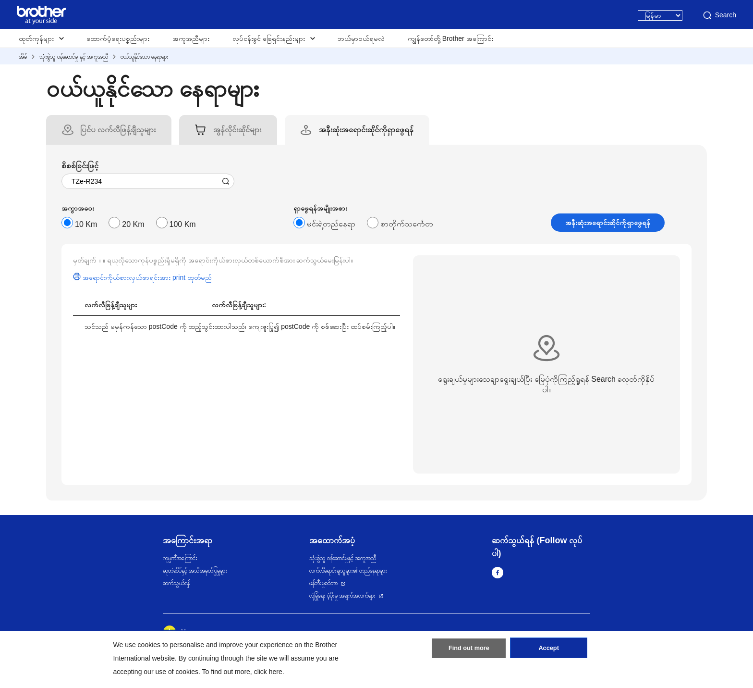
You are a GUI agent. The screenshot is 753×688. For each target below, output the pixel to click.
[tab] (118, 130)
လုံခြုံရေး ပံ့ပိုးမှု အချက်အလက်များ (342, 595)
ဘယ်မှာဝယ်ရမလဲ (361, 38)
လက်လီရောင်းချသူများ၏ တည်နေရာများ (348, 570)
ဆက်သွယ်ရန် (176, 583)
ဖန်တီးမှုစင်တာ (323, 583)
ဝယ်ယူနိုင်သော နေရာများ (145, 56)
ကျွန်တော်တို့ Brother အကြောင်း (450, 38)
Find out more (468, 651)
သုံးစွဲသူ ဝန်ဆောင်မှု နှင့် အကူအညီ (73, 56)
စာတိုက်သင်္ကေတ (406, 224)
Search (719, 15)
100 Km (183, 224)
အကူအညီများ (190, 38)
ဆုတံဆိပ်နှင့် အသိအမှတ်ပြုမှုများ (195, 570)
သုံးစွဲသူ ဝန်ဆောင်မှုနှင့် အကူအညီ (342, 558)
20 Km (133, 224)
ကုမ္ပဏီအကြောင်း (180, 558)
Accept (549, 651)
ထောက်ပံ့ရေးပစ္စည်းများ (117, 38)
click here (268, 671)
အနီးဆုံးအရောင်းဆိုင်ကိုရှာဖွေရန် (607, 222)
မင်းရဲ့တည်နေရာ (331, 224)
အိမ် (23, 56)
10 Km (86, 224)
